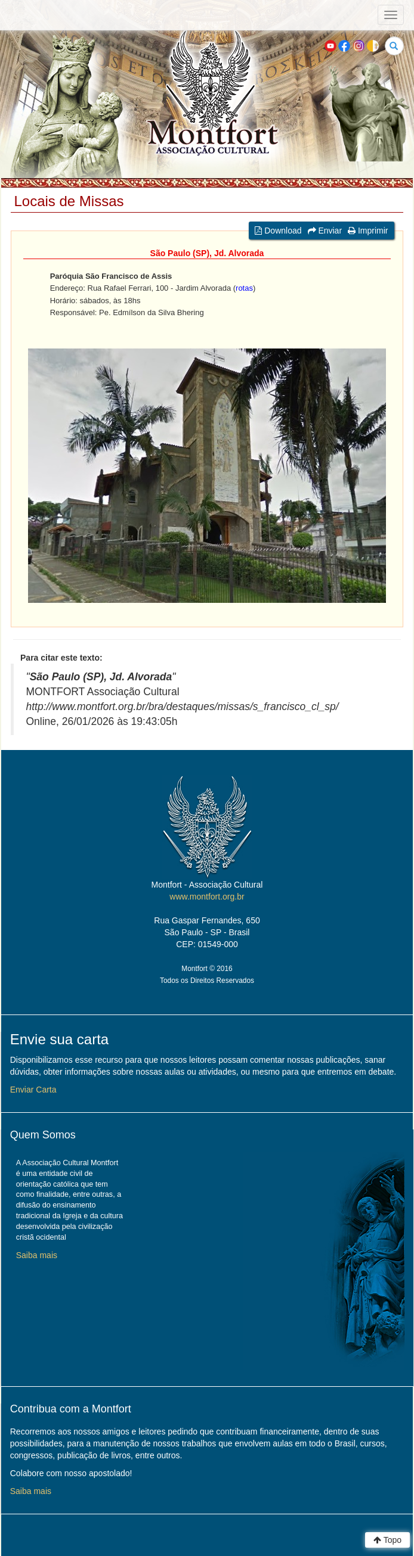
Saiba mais (36, 1255)
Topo (387, 1540)
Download (278, 230)
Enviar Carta (33, 1089)
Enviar (325, 230)
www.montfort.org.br (206, 896)
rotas (244, 288)
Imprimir (368, 230)
